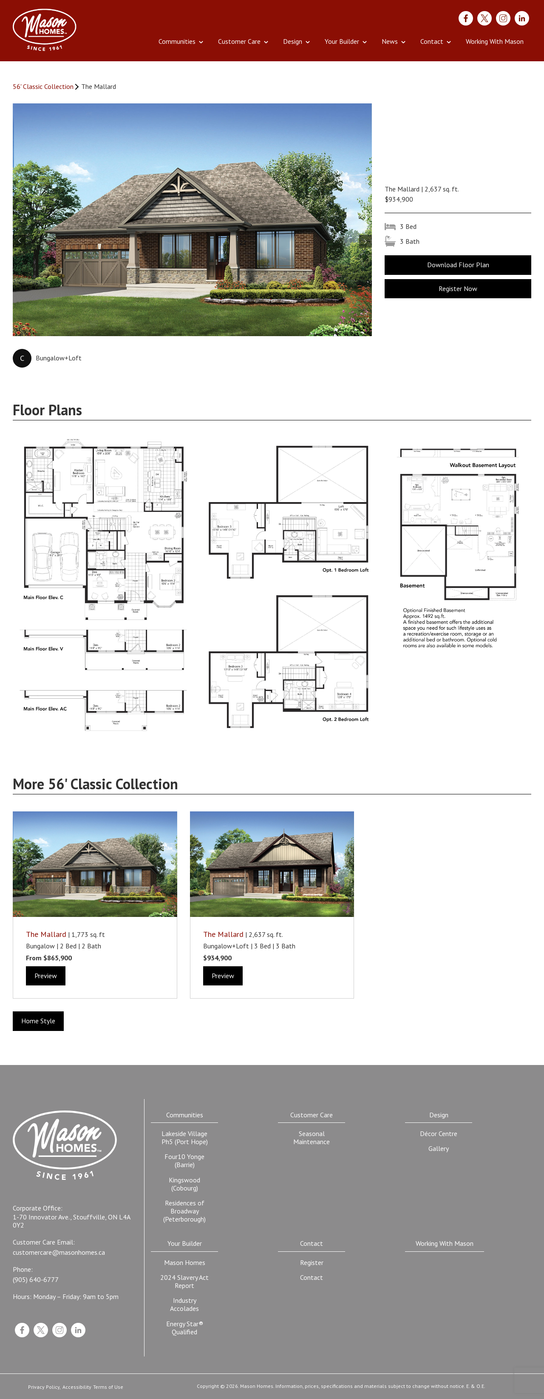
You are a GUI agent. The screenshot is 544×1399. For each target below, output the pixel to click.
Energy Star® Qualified (184, 1327)
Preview (45, 975)
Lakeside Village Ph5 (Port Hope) (185, 1137)
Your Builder (342, 41)
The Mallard (46, 934)
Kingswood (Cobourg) (184, 1184)
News (390, 41)
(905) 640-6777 (36, 1280)
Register (311, 1262)
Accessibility (76, 1387)
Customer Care (239, 41)
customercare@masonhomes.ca (59, 1252)
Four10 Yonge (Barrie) (184, 1160)
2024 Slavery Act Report (184, 1281)
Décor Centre (438, 1133)
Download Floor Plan (458, 264)
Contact (431, 41)
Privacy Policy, (44, 1387)
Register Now (458, 288)
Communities (177, 41)
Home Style (38, 1020)
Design (292, 41)
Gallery (438, 1148)
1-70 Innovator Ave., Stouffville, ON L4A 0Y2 (71, 1221)
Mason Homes (184, 1262)
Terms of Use (108, 1387)
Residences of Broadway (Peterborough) (184, 1211)
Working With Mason (495, 41)
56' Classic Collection (43, 87)
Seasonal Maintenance (311, 1137)
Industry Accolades (184, 1304)
